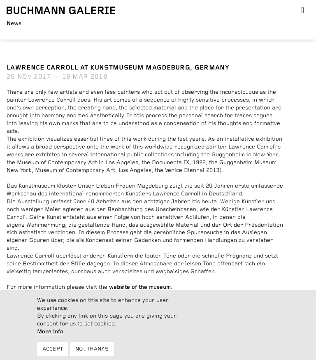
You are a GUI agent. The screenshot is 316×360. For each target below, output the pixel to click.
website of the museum (140, 287)
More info (50, 336)
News (14, 23)
